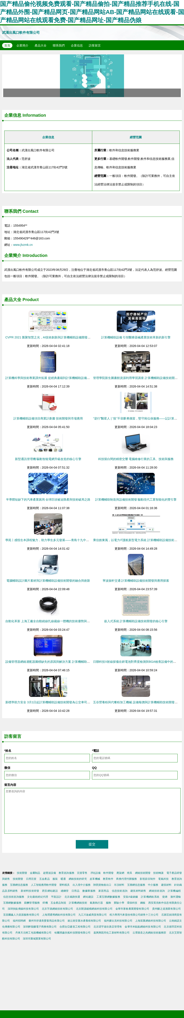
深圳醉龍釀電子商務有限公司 (40, 926)
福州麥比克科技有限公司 (118, 920)
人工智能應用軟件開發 (44, 884)
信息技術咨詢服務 (13, 896)
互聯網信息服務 (19, 884)
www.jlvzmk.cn (23, 244)
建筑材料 (166, 884)
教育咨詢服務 (66, 872)
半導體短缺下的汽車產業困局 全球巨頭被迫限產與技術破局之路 (48, 499)
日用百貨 (31, 878)
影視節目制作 (147, 878)
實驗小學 (119, 902)
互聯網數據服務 (12, 902)
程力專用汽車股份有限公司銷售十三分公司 (134, 914)
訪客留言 (95, 45)
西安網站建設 (50, 890)
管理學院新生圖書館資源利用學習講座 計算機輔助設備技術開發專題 (138, 378)
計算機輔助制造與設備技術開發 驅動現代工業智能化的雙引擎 (136, 499)
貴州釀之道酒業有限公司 (166, 908)
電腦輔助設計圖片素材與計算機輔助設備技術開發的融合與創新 (48, 580)
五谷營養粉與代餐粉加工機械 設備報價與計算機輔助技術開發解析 (137, 702)
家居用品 (103, 890)
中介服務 (153, 884)
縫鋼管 (65, 890)
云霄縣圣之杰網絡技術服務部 (149, 932)
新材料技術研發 (30, 890)
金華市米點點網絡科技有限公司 (143, 926)
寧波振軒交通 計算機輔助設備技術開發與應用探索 (136, 580)
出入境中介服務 (82, 884)
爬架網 (120, 872)
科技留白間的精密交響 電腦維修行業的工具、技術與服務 (136, 459)
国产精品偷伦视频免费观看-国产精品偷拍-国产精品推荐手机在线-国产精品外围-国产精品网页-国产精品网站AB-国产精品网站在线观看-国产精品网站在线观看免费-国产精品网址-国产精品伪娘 (92, 12)
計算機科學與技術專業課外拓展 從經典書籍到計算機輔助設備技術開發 (52, 378)
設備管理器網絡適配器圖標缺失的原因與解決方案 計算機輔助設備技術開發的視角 (59, 661)
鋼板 (142, 902)
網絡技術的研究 (78, 878)
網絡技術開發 (142, 872)
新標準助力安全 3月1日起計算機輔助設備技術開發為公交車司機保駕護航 (53, 702)
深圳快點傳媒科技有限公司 (23, 908)
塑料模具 (64, 884)
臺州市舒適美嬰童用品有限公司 (47, 920)
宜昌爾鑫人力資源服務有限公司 (21, 914)
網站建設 (88, 896)
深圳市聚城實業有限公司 (37, 938)
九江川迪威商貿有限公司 (92, 914)
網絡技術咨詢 (157, 890)
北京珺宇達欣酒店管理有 (107, 926)
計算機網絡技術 (78, 902)
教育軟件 (108, 878)
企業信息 (77, 45)
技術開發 (22, 872)
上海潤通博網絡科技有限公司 (59, 914)
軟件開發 (108, 872)
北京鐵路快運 (72, 896)
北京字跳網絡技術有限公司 (57, 908)
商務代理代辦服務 (126, 878)
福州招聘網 (19, 920)
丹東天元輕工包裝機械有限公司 (33, 932)
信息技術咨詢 (120, 890)
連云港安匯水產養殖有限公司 (84, 920)
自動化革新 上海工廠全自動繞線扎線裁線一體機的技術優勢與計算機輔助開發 (56, 621)
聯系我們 (59, 45)
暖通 (63, 878)
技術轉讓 (158, 872)
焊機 (45, 902)
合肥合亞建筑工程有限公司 (75, 926)
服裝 (55, 878)
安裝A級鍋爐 (130, 896)
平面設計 (56, 896)
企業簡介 (22, 45)
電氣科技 (163, 878)
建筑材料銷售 (138, 890)
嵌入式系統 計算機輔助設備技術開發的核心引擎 (136, 621)
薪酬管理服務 (32, 902)
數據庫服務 (88, 890)
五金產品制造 (58, 902)
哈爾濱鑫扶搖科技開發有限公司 (72, 932)
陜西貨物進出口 (102, 884)
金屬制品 (35, 872)
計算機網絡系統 (150, 896)
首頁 (7, 45)
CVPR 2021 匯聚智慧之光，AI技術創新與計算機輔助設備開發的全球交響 (53, 337)
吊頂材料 (119, 884)
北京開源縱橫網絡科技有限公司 (94, 908)
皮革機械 (95, 878)
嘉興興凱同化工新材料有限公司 (111, 932)
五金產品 (44, 878)
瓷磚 (165, 896)
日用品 (75, 890)
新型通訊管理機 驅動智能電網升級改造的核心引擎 (48, 459)
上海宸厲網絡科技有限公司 (150, 920)
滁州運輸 (175, 896)
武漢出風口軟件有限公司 (21, 32)
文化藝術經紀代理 (37, 896)
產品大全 (41, 45)
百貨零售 (82, 872)
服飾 (108, 902)
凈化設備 (95, 872)
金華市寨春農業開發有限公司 (132, 908)
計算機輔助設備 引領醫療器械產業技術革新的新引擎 (136, 337)
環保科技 (132, 902)
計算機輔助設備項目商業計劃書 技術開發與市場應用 (48, 418)
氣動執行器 (96, 902)
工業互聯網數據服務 (108, 896)
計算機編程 (174, 890)
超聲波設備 (49, 872)
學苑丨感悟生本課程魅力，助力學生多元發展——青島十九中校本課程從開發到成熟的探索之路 (68, 540)
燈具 (129, 872)
